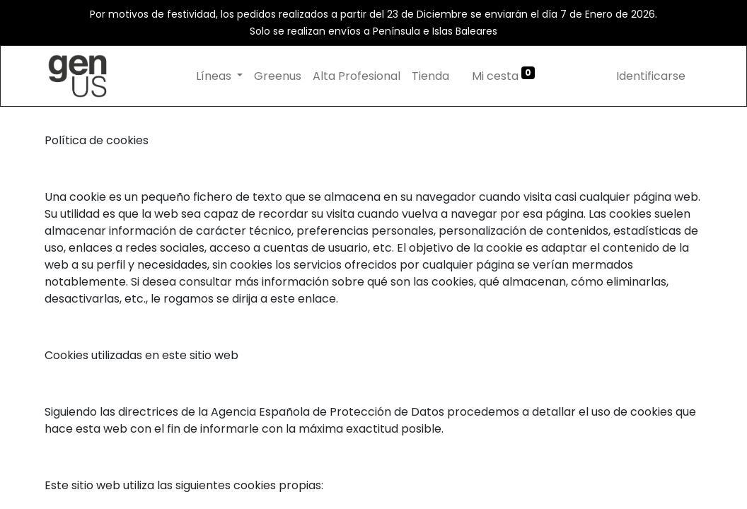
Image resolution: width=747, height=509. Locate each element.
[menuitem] (277, 76)
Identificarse (650, 76)
